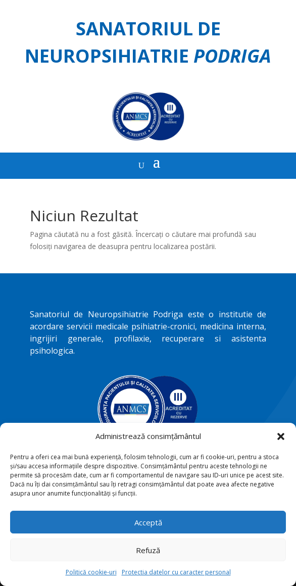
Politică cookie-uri (91, 572)
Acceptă (148, 522)
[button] (281, 436)
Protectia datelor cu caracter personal (176, 572)
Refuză (148, 550)
